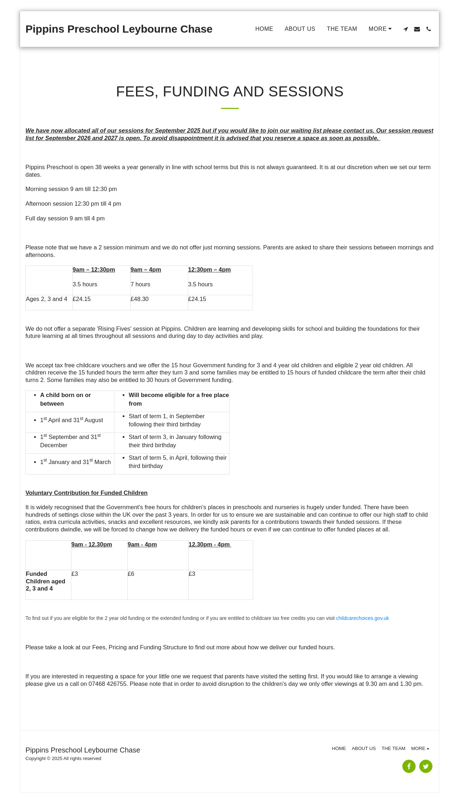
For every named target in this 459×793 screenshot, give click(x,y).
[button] (405, 29)
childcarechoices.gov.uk (362, 618)
